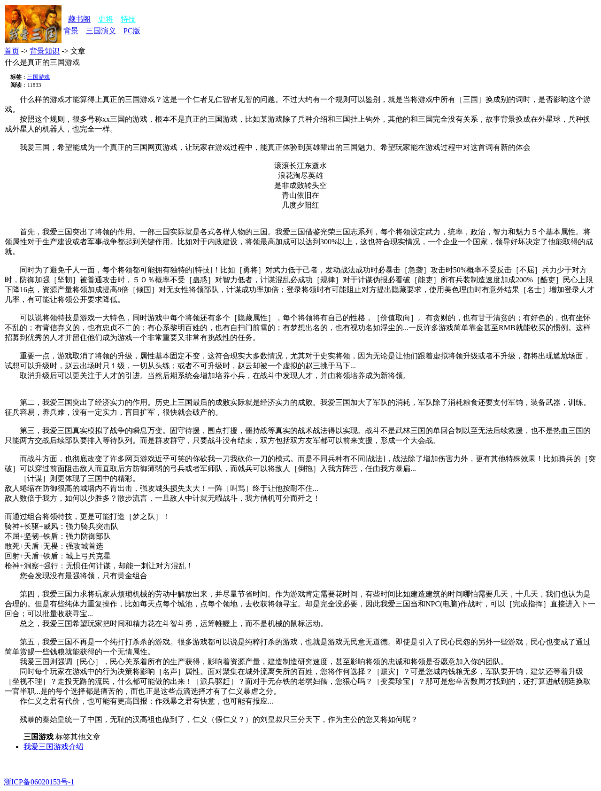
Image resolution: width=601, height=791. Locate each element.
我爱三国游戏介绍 (53, 747)
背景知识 (45, 51)
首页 (11, 51)
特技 (128, 19)
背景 (70, 31)
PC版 (131, 31)
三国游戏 (38, 77)
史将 (105, 19)
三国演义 (101, 31)
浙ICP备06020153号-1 (39, 782)
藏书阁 (79, 19)
